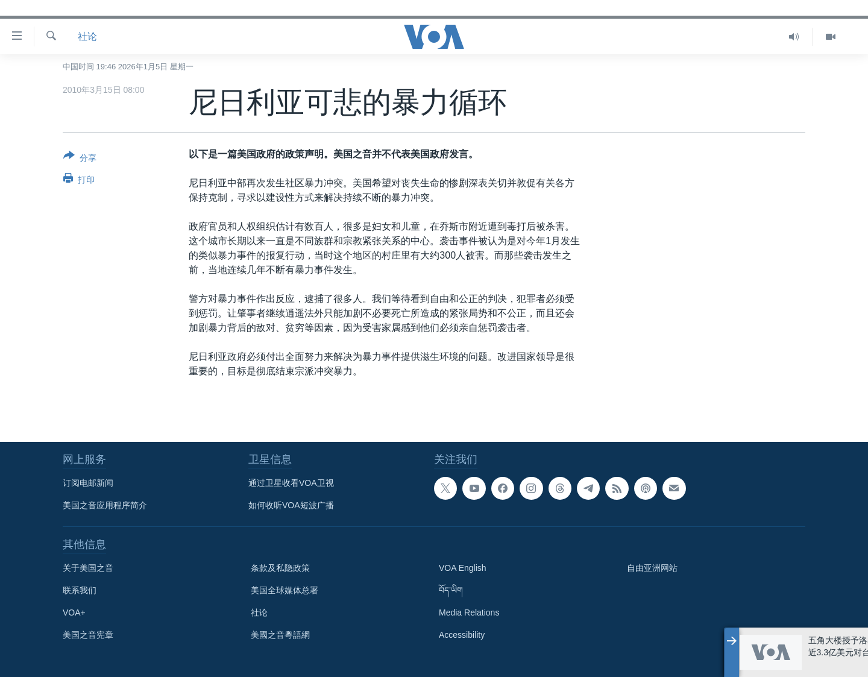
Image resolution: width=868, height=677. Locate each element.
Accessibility (462, 635)
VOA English (462, 568)
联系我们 (79, 590)
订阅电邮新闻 (88, 483)
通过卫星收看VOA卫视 (291, 483)
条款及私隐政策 (280, 568)
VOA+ (74, 612)
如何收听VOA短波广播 (291, 505)
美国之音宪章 (88, 635)
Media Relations (469, 612)
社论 (87, 36)
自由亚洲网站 (652, 568)
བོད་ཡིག (451, 590)
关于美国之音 (88, 568)
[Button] (79, 159)
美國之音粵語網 (280, 635)
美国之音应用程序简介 (105, 505)
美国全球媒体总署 (284, 590)
